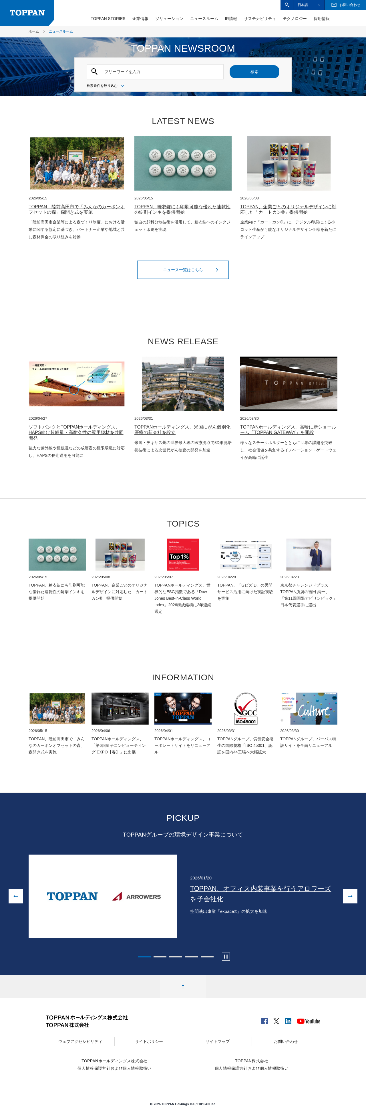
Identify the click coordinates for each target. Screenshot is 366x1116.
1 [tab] (144, 956)
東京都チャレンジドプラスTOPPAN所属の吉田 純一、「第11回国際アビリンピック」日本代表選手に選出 (308, 595)
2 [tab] (160, 956)
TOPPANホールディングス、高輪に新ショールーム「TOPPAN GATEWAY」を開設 (288, 430)
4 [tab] (191, 956)
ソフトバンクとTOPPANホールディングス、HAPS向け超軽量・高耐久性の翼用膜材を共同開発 (76, 432)
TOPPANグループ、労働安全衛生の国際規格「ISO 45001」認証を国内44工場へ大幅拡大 (245, 745)
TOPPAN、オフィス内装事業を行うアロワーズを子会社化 (260, 894)
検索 (254, 71)
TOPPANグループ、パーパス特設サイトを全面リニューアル (308, 742)
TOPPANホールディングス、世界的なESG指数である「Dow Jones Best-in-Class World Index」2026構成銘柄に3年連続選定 (182, 598)
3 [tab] (175, 956)
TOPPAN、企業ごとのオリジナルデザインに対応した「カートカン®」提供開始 (288, 209)
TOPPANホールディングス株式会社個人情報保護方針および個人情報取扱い (114, 1065)
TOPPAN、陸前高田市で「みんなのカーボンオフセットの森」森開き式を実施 (77, 209)
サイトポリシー (149, 1041)
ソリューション (169, 18)
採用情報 (322, 18)
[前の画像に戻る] (16, 896)
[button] (287, 5)
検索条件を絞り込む (106, 86)
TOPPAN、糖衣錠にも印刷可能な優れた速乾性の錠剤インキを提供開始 (182, 209)
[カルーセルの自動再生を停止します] (226, 957)
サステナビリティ (260, 18)
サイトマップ (218, 1041)
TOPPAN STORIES (108, 18)
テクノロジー (295, 18)
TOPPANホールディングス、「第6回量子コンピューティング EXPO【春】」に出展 (119, 745)
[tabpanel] (183, 896)
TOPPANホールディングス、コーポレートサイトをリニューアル (182, 745)
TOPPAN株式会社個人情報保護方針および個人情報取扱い (252, 1065)
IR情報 (231, 18)
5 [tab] (207, 956)
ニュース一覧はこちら (192, 269)
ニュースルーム (204, 18)
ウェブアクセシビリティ (80, 1041)
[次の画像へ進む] (350, 896)
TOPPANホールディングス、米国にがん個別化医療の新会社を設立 (182, 430)
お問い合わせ (286, 1041)
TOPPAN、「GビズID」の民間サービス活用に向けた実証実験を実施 (245, 592)
